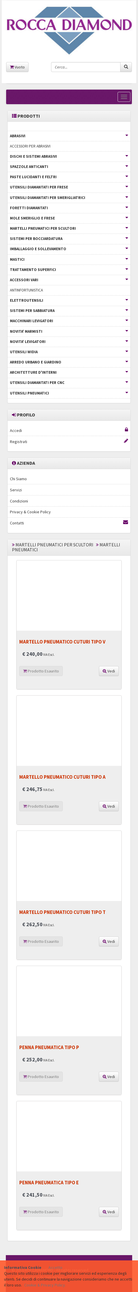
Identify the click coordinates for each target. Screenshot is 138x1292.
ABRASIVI (69, 135)
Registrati (69, 441)
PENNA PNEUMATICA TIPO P (49, 1047)
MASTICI (69, 259)
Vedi (109, 671)
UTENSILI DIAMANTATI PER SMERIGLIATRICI (69, 197)
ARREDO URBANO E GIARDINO (69, 362)
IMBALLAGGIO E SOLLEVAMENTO (69, 248)
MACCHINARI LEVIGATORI (69, 320)
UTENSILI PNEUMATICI (69, 393)
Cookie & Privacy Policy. (45, 1285)
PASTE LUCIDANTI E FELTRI (69, 176)
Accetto (55, 1267)
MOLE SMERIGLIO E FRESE (69, 218)
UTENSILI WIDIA (69, 351)
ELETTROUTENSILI (69, 300)
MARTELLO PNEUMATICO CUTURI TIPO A (62, 777)
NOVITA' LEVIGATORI (69, 341)
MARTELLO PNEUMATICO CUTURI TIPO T (62, 912)
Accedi (69, 430)
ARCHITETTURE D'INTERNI (69, 372)
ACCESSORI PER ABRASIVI (30, 146)
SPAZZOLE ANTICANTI (69, 166)
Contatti (69, 523)
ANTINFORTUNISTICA (26, 290)
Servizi (16, 490)
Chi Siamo (18, 478)
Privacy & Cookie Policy (30, 511)
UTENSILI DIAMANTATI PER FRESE (69, 187)
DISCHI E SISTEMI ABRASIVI (69, 156)
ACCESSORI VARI (69, 279)
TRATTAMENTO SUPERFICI (69, 269)
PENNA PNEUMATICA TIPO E (49, 1182)
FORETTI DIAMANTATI (69, 207)
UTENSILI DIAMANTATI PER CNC (69, 382)
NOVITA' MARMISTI (69, 331)
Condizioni (19, 501)
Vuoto (17, 67)
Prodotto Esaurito (41, 671)
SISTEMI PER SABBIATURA (69, 310)
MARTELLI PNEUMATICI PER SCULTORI (69, 228)
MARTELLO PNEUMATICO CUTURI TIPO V (62, 642)
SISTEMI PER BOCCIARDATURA (69, 238)
